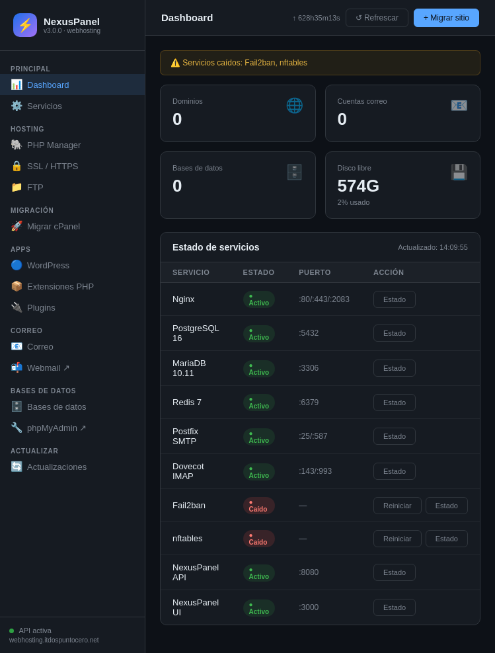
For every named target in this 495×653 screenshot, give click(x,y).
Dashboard (40, 85)
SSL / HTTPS (45, 166)
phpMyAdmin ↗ (49, 428)
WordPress (40, 265)
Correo (32, 346)
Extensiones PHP (52, 286)
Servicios (36, 106)
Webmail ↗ (40, 367)
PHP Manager (46, 145)
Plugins (33, 307)
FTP (27, 187)
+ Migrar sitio (446, 17)
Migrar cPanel (45, 226)
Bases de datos (49, 406)
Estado (394, 299)
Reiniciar (397, 506)
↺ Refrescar (377, 17)
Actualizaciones (49, 467)
